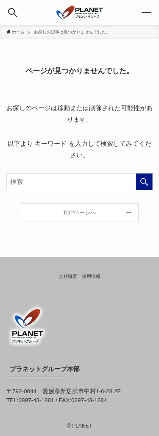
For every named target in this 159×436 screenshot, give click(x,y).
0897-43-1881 (36, 400)
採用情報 (91, 276)
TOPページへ (79, 212)
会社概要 (68, 276)
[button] (12, 12)
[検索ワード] (79, 181)
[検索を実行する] (144, 181)
